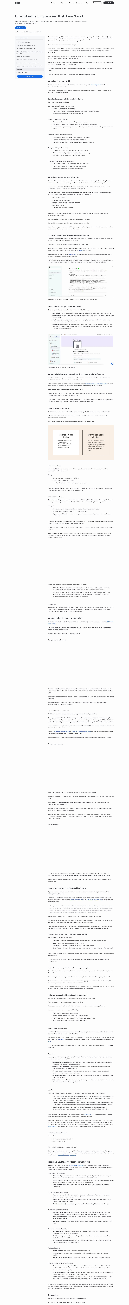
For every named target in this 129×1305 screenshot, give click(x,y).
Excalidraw (61, 1039)
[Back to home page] (18, 3)
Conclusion (19, 69)
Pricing (71, 3)
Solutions (63, 3)
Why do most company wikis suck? (25, 45)
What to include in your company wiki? (26, 59)
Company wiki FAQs (21, 72)
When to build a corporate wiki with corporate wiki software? (29, 52)
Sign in (88, 3)
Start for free (108, 3)
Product (54, 3)
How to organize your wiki (23, 56)
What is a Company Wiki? (23, 42)
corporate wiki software (76, 1165)
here (49, 1041)
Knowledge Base (96, 85)
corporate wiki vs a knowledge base (96, 384)
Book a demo (97, 3)
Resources (79, 3)
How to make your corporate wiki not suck (27, 63)
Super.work (72, 254)
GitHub (81, 250)
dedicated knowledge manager (67, 1155)
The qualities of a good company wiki (26, 48)
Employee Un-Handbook (94, 899)
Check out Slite (20, 28)
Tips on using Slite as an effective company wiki (29, 66)
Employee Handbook (76, 899)
